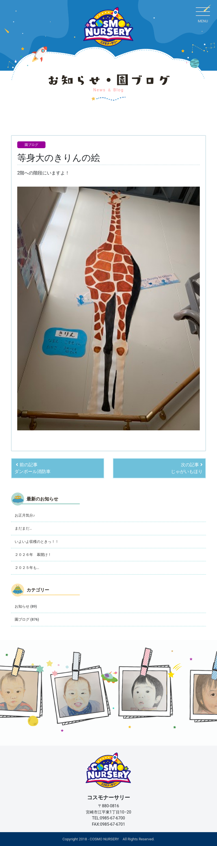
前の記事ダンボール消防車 (32, 468)
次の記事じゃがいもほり (187, 468)
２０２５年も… (27, 568)
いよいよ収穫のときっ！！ (37, 541)
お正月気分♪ (25, 515)
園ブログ (31, 145)
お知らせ (22, 606)
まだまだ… (23, 528)
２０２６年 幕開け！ (33, 555)
